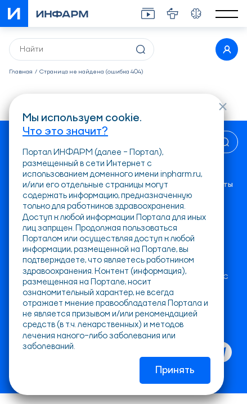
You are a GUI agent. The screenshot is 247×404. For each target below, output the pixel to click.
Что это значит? (65, 131)
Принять (175, 370)
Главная (21, 72)
